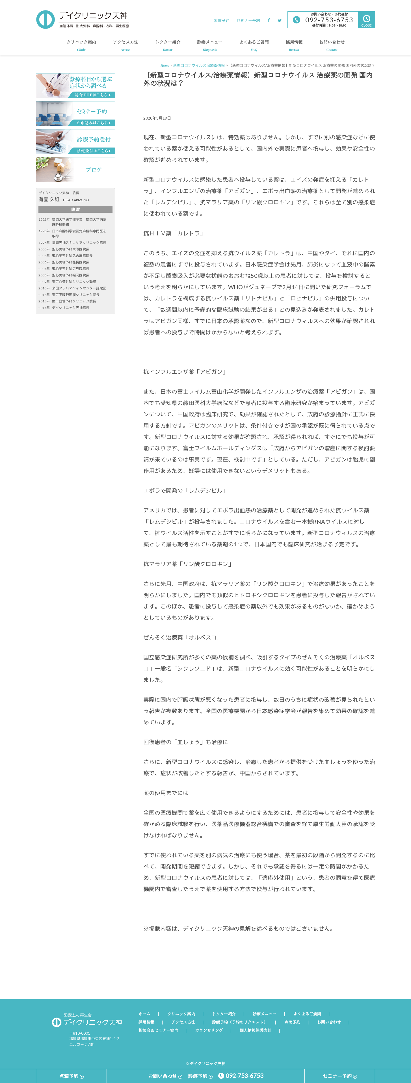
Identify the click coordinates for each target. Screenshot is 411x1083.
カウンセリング (209, 1031)
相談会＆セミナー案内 (158, 1031)
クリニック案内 (81, 47)
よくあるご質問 (254, 47)
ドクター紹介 (167, 47)
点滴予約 (292, 1022)
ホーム (144, 1014)
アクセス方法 (125, 47)
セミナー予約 (248, 20)
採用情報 (293, 47)
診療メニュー (209, 47)
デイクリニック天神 (82, 19)
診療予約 (222, 20)
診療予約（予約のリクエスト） (239, 1022)
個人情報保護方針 (255, 1031)
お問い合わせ (332, 47)
